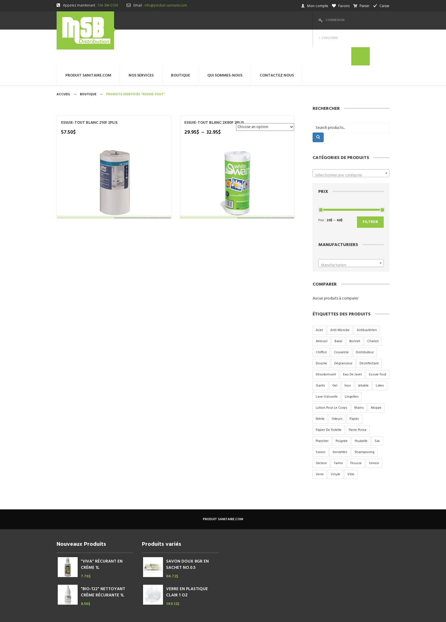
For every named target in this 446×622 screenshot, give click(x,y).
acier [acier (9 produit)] (319, 294)
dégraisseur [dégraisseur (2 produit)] (343, 327)
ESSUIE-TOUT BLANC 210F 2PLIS (84, 89)
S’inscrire (359, 20)
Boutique (88, 58)
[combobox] (351, 137)
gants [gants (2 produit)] (320, 349)
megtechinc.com (168, 613)
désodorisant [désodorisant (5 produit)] (326, 338)
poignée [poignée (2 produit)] (342, 405)
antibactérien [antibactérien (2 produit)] (367, 294)
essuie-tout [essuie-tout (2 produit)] (377, 338)
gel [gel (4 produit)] (334, 349)
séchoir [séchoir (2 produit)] (321, 427)
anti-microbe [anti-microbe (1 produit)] (340, 294)
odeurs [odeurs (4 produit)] (337, 383)
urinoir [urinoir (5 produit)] (374, 427)
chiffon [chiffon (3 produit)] (321, 316)
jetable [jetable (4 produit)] (363, 349)
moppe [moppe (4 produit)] (376, 372)
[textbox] (351, 139)
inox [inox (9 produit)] (347, 349)
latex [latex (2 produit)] (380, 349)
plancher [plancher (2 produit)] (322, 405)
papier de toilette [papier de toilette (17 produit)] (329, 394)
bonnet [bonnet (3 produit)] (354, 305)
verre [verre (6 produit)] (320, 438)
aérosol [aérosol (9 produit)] (321, 305)
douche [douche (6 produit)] (321, 327)
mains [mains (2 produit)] (359, 372)
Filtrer (370, 186)
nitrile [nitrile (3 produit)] (320, 383)
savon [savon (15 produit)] (320, 416)
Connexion (335, 20)
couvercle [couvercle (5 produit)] (341, 316)
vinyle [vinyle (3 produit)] (335, 438)
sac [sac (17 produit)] (377, 405)
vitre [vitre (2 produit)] (350, 438)
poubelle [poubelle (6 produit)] (361, 405)
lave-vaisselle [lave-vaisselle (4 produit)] (327, 360)
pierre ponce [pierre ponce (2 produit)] (358, 394)
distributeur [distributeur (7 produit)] (365, 316)
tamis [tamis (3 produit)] (338, 427)
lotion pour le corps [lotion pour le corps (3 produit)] (331, 372)
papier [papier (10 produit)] (354, 383)
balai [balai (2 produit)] (338, 305)
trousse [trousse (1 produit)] (356, 427)
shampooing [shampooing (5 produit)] (364, 416)
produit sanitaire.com (223, 483)
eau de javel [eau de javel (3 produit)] (352, 338)
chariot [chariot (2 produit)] (373, 305)
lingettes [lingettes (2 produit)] (352, 360)
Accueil (63, 58)
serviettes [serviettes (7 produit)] (340, 416)
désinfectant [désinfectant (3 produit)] (369, 327)
